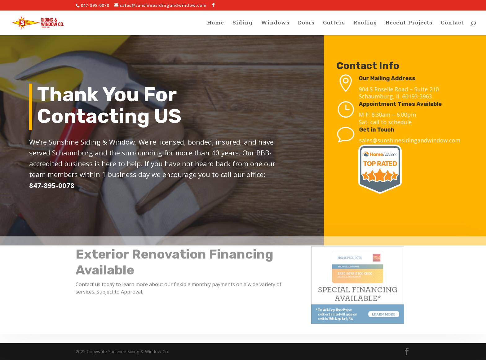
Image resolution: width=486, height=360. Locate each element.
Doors (306, 24)
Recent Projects (409, 24)
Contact (452, 24)
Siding (242, 24)
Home (215, 24)
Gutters (334, 24)
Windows (275, 24)
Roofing (365, 24)
